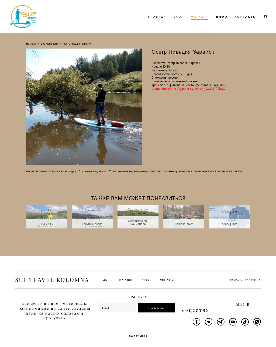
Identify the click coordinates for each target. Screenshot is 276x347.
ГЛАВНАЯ (150, 21)
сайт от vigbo (138, 336)
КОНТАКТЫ (237, 21)
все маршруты (49, 52)
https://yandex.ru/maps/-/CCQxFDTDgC (197, 98)
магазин (31, 52)
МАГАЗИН (192, 21)
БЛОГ (171, 21)
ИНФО (214, 21)
